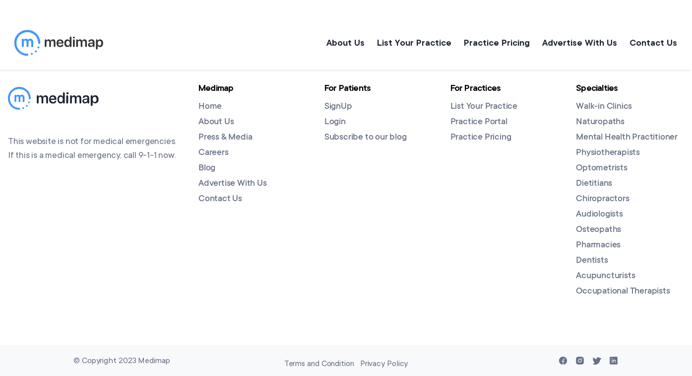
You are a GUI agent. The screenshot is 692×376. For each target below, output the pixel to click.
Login (335, 122)
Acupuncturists (605, 276)
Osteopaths (598, 230)
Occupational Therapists (623, 292)
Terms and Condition (319, 363)
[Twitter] (597, 361)
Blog (206, 168)
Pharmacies (598, 245)
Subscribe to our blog (365, 138)
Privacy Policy (384, 363)
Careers (213, 153)
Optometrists (602, 168)
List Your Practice (407, 43)
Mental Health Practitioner (627, 138)
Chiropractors (602, 199)
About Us (335, 43)
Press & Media (225, 138)
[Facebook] (563, 361)
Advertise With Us (577, 43)
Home (210, 107)
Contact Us (653, 43)
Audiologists (599, 215)
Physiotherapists (608, 153)
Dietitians (594, 184)
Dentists (592, 261)
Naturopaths (600, 122)
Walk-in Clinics (604, 107)
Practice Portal (478, 122)
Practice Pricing (492, 43)
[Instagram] (580, 361)
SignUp (338, 107)
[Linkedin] (614, 361)
